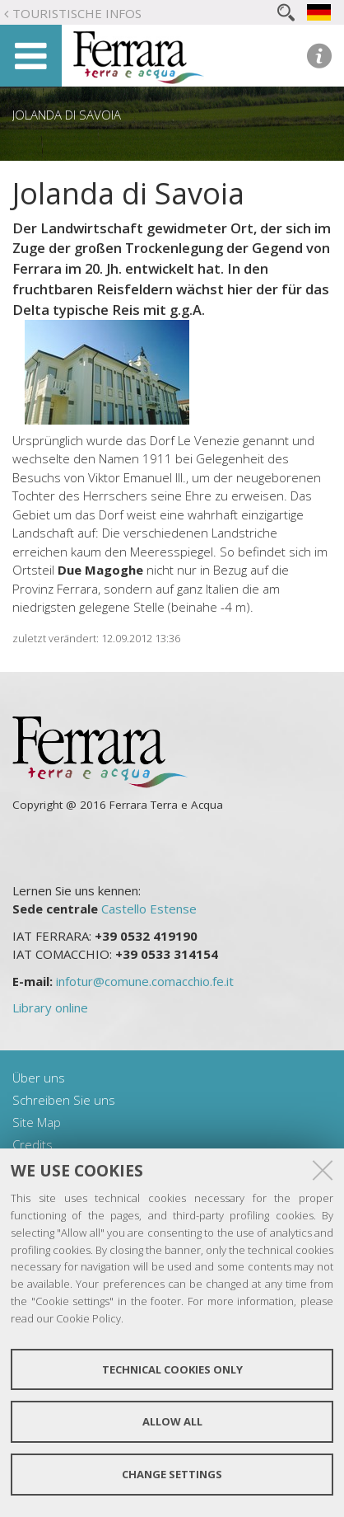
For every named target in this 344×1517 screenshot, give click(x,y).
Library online (50, 1007)
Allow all (172, 1421)
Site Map (36, 1122)
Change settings (172, 1474)
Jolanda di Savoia (66, 114)
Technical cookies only (172, 1369)
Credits (32, 1144)
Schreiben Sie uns (63, 1100)
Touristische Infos (77, 13)
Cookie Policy (88, 1318)
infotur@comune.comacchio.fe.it (145, 981)
